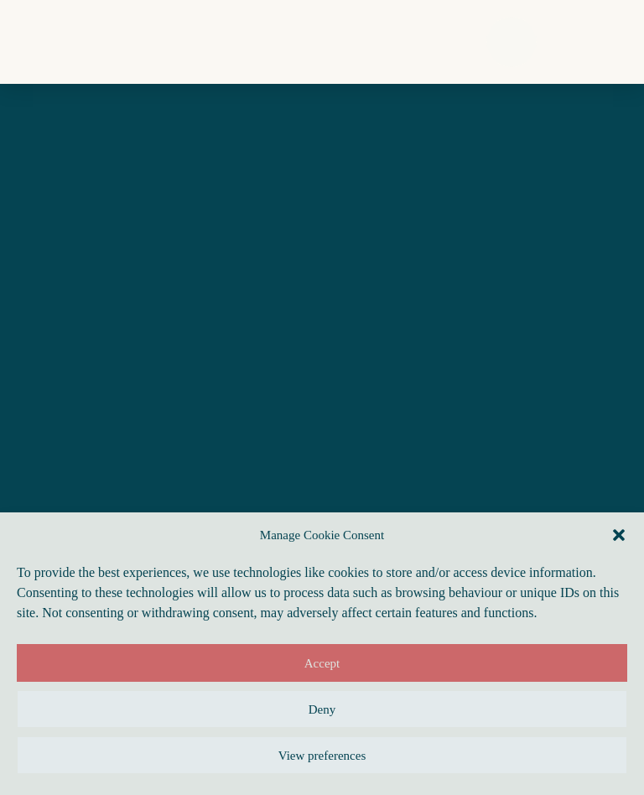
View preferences (322, 755)
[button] (618, 535)
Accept (322, 663)
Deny (322, 709)
